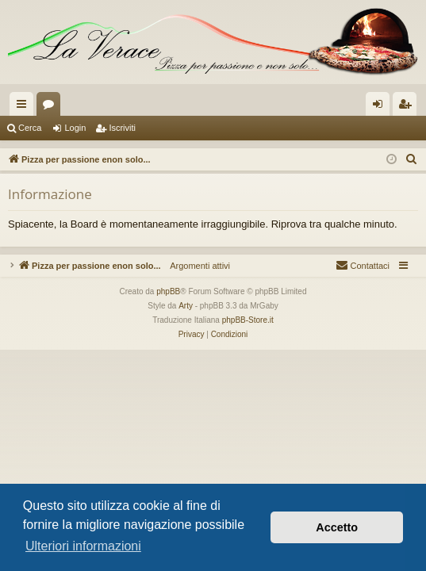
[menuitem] (412, 159)
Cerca (29, 127)
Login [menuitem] (381, 107)
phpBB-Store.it (248, 320)
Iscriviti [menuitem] (408, 107)
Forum (51, 107)
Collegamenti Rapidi (24, 107)
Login (75, 127)
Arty (185, 305)
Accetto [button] (337, 527)
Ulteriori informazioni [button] (83, 546)
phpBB (168, 291)
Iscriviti (122, 127)
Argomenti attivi (195, 265)
